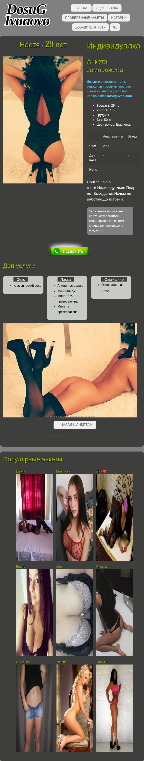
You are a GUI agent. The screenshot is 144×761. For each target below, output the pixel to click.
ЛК (115, 27)
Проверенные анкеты (84, 17)
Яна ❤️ (101, 471)
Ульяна (61, 662)
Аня (59, 566)
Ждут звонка (107, 8)
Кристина (23, 662)
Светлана (103, 566)
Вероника (63, 471)
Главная (81, 8)
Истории (119, 17)
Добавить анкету (90, 27)
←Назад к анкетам (75, 425)
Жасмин (102, 662)
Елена (20, 471)
